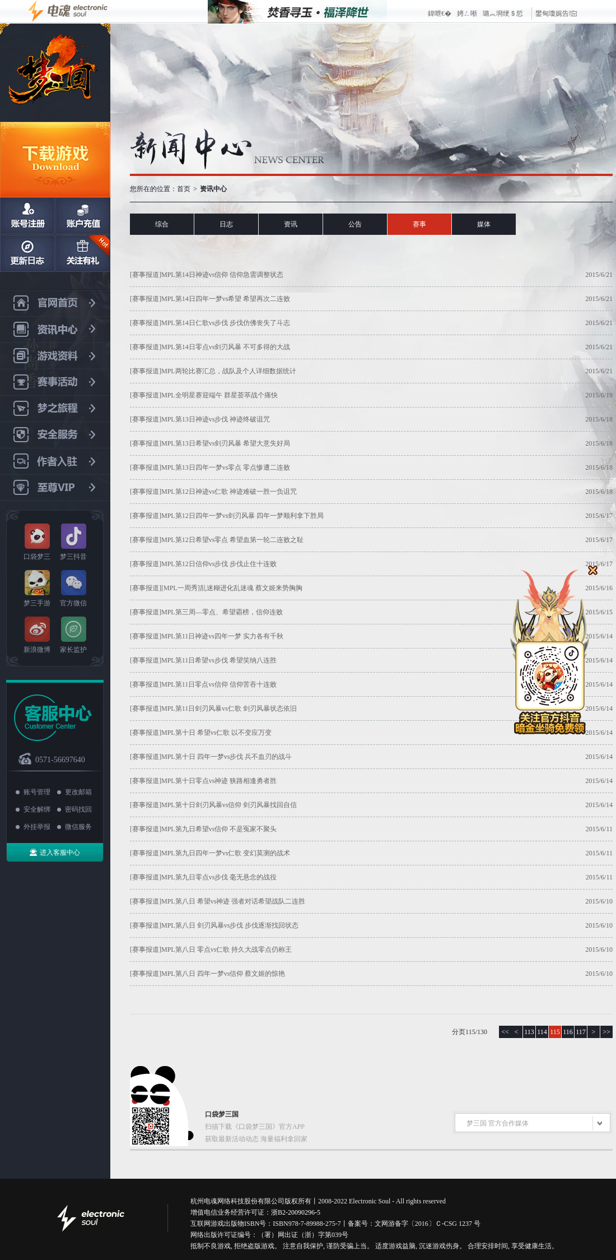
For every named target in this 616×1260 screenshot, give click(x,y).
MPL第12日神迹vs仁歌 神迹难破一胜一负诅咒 (229, 491)
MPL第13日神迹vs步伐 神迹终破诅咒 (215, 419)
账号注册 (27, 215)
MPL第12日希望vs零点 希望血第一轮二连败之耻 (232, 540)
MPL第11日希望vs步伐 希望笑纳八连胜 (219, 660)
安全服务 (55, 435)
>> (606, 1032)
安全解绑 (37, 809)
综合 (162, 224)
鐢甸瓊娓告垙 (556, 13)
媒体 (484, 224)
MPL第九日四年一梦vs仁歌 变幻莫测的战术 (225, 853)
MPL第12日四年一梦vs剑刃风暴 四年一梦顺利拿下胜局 (242, 516)
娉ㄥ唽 (467, 13)
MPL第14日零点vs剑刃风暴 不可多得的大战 (225, 347)
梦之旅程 (55, 409)
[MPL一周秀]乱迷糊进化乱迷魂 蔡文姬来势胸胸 (231, 588)
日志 (226, 224)
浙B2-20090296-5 (295, 1212)
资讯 (290, 224)
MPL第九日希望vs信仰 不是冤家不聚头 (219, 829)
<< (505, 1032)
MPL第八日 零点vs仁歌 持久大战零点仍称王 (226, 949)
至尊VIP (55, 488)
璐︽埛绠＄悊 (503, 13)
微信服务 (78, 827)
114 (542, 1032)
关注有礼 (82, 253)
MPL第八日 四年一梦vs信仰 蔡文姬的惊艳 (223, 974)
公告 (355, 224)
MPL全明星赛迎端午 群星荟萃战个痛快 (219, 395)
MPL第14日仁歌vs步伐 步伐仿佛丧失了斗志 (225, 323)
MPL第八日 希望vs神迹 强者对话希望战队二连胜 (233, 901)
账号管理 (37, 792)
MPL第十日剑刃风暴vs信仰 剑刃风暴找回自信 (229, 805)
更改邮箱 (78, 792)
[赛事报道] (145, 275)
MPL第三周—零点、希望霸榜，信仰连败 (222, 612)
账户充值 (82, 215)
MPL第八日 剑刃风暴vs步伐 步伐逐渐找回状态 (229, 925)
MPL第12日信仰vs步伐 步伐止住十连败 (219, 564)
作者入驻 (55, 461)
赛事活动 (55, 382)
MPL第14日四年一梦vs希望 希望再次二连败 (225, 299)
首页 (183, 189)
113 (529, 1032)
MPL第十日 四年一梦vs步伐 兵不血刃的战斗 (226, 757)
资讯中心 (55, 330)
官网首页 (55, 303)
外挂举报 (37, 827)
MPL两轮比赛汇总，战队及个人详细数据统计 (228, 371)
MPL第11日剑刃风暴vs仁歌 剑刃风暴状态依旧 (229, 708)
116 (568, 1032)
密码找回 (78, 809)
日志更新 (27, 253)
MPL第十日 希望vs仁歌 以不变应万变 (216, 732)
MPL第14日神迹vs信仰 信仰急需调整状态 (222, 275)
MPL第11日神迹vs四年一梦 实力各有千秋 (222, 636)
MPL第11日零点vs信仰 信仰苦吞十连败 (219, 684)
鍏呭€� (439, 13)
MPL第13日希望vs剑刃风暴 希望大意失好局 (225, 443)
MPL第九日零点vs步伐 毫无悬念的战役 (219, 877)
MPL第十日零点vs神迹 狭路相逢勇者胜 (219, 781)
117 (581, 1032)
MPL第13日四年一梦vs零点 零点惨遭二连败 (225, 467)
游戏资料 (55, 356)
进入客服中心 (60, 852)
